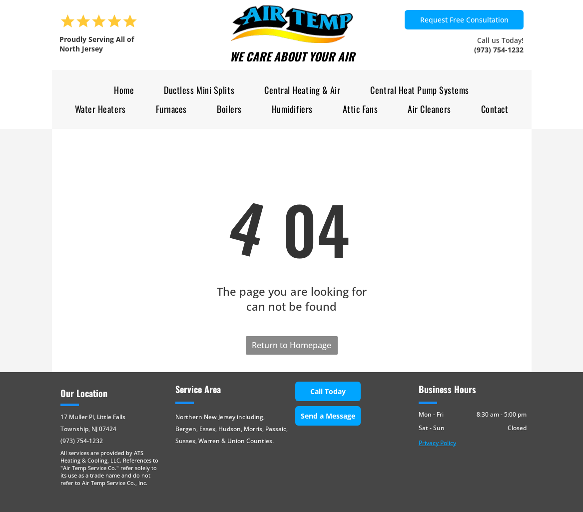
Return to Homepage (291, 345)
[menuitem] (124, 90)
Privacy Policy (437, 443)
